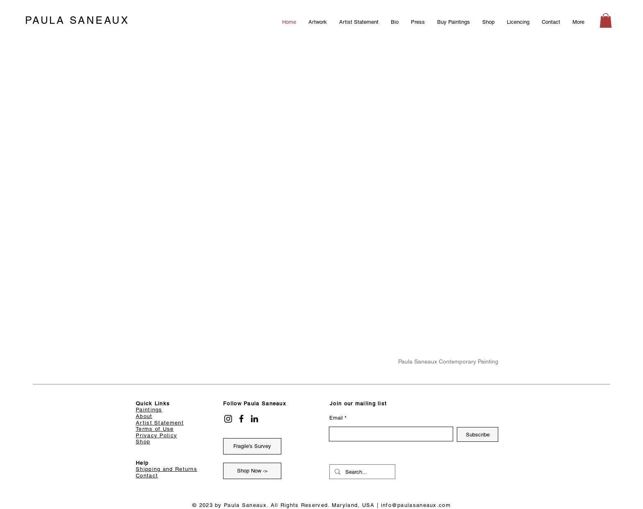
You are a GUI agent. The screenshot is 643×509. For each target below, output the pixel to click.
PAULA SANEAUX (77, 20)
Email (336, 417)
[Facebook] (241, 419)
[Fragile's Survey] (252, 446)
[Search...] (361, 472)
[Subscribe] (477, 434)
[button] (606, 20)
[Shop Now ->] (252, 471)
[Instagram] (228, 419)
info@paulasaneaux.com (416, 505)
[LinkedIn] (254, 419)
